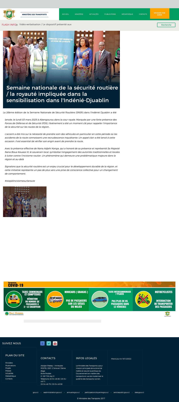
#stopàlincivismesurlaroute (20, 181)
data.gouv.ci (139, 392)
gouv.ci (35, 392)
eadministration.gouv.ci (53, 392)
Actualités (93, 14)
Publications (110, 14)
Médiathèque (127, 14)
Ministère (79, 14)
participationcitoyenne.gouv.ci (96, 392)
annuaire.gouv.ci (73, 392)
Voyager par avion (159, 14)
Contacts (143, 14)
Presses (8, 371)
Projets (8, 368)
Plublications (10, 365)
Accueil (65, 14)
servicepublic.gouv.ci (122, 392)
